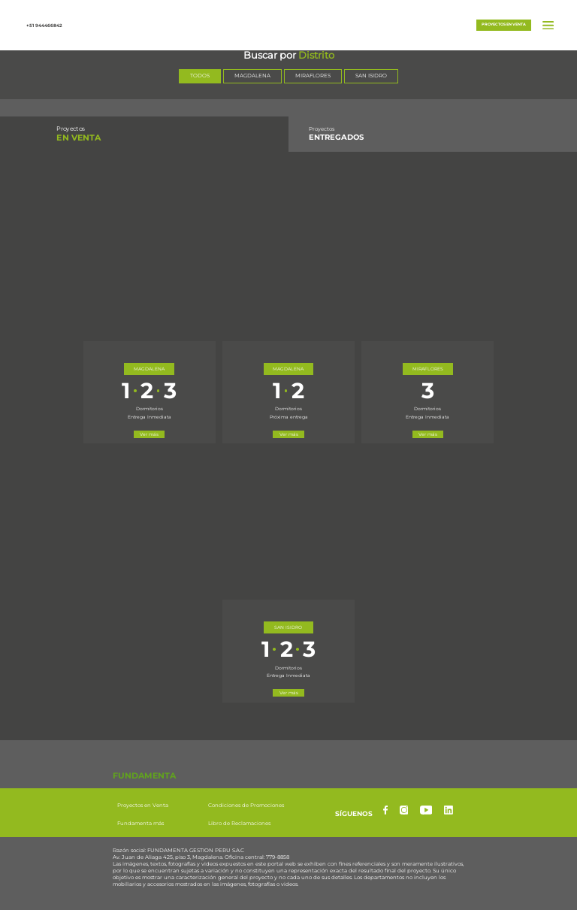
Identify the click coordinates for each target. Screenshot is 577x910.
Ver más (149, 434)
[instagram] (404, 810)
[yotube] (426, 810)
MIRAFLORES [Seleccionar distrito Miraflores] (313, 75)
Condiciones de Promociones (246, 806)
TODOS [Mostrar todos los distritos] (200, 75)
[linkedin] (448, 810)
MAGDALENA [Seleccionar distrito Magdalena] (252, 75)
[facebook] (385, 810)
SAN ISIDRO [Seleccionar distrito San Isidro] (371, 75)
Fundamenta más (140, 824)
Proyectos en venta (504, 24)
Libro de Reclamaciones (239, 824)
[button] (288, 23)
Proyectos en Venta (142, 806)
